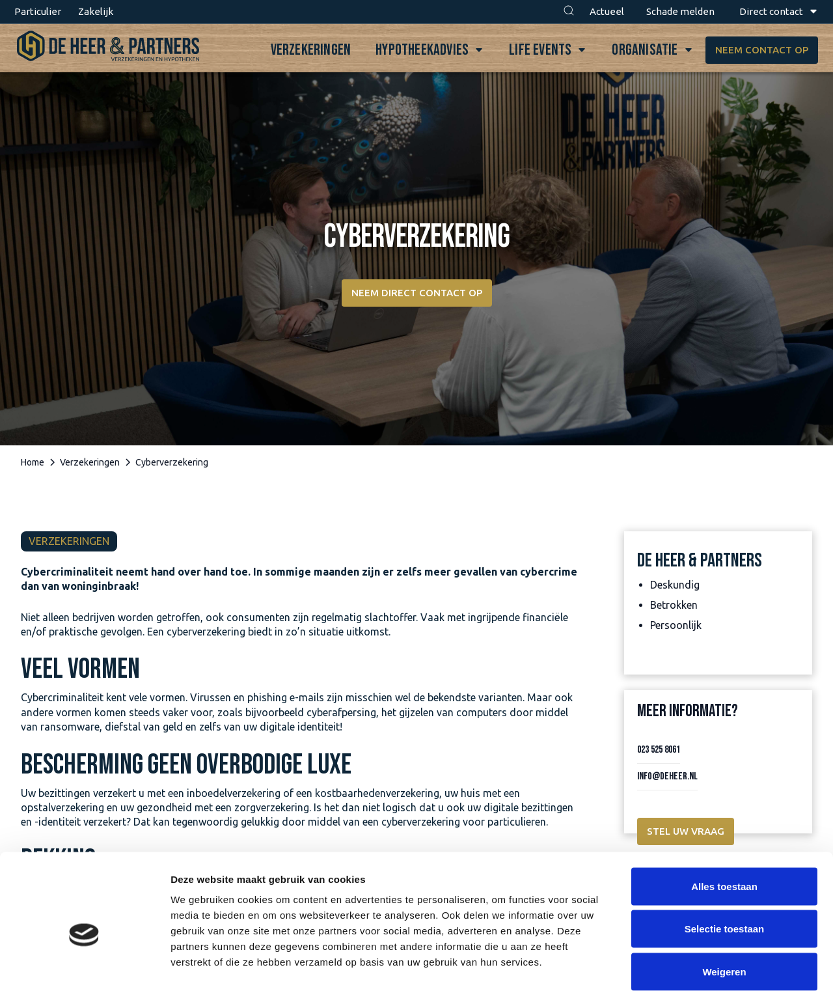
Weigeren (724, 918)
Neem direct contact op (416, 292)
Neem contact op (757, 49)
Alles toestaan (724, 833)
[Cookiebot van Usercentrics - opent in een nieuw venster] (84, 978)
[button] (568, 12)
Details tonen (703, 978)
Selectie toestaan (725, 876)
